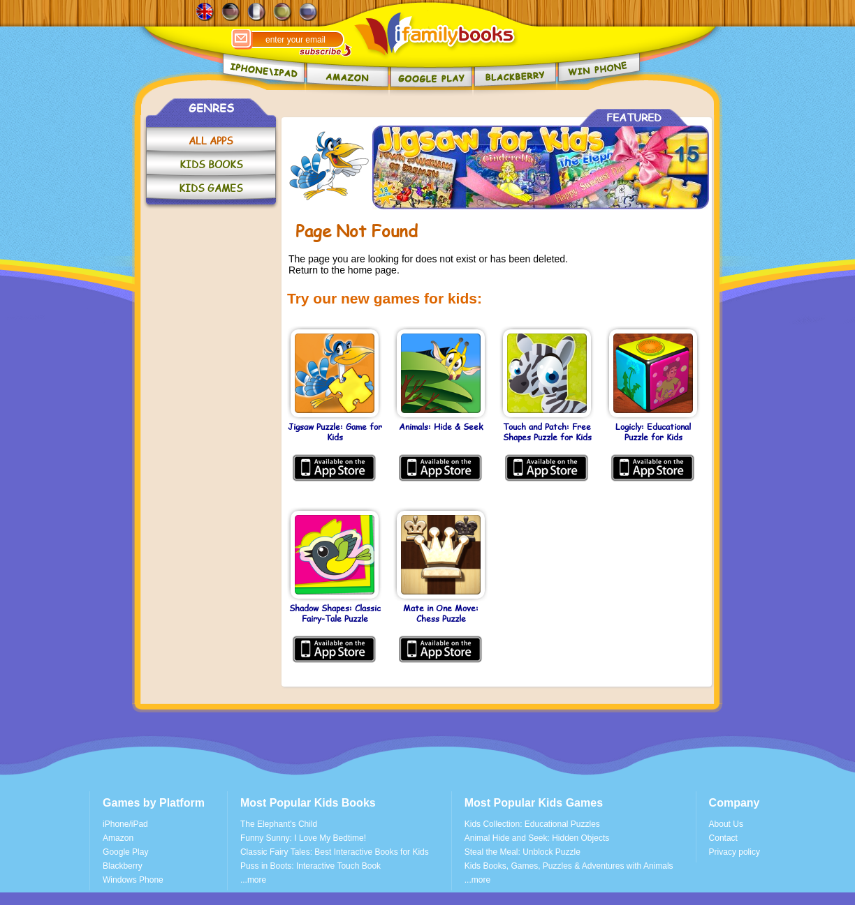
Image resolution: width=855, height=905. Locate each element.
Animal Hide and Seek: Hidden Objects (537, 838)
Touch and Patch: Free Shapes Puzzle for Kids (547, 432)
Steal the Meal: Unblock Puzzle (522, 852)
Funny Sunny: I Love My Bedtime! (303, 838)
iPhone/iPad (125, 824)
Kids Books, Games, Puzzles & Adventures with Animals (569, 866)
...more (253, 880)
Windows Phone (133, 880)
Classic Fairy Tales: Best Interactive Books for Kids (334, 852)
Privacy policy (734, 852)
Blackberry (122, 866)
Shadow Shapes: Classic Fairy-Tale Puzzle (335, 613)
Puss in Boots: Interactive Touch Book (310, 866)
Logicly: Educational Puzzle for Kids (653, 432)
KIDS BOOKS (211, 164)
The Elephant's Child (278, 824)
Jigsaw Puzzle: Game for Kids (335, 432)
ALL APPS (211, 140)
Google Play (125, 852)
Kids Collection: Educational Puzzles (532, 824)
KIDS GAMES (211, 188)
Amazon (118, 838)
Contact (723, 838)
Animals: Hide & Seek (441, 427)
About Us (726, 824)
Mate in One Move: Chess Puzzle (440, 613)
